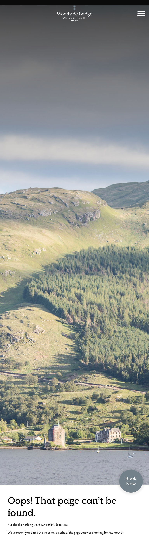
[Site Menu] (139, 14)
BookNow (131, 481)
